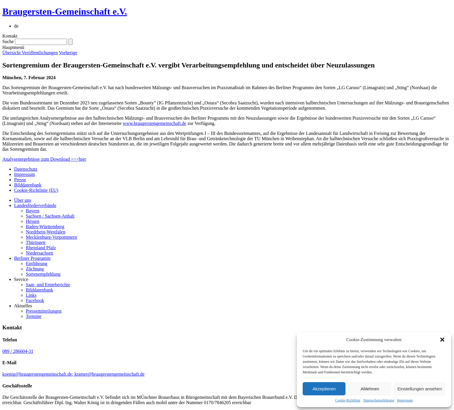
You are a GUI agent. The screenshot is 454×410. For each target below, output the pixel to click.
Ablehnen (369, 388)
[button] (442, 340)
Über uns (22, 200)
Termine (33, 316)
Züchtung (35, 268)
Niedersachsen (39, 252)
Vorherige (68, 52)
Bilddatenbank (27, 184)
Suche (8, 41)
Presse (20, 179)
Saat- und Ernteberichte (48, 284)
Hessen (32, 221)
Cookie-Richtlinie (347, 400)
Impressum (405, 400)
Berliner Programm (32, 258)
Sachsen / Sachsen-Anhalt (50, 216)
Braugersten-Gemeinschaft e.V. (64, 11)
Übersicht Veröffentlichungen (30, 52)
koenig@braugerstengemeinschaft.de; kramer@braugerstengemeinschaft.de (73, 374)
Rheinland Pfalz (41, 247)
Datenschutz (25, 169)
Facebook (35, 300)
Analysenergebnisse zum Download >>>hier (44, 159)
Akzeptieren (324, 388)
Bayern (32, 210)
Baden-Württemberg (45, 226)
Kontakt (10, 35)
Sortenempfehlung (43, 274)
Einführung (36, 263)
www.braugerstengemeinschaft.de (155, 123)
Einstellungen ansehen (419, 388)
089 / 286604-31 (17, 351)
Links (31, 295)
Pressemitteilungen (44, 311)
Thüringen (35, 242)
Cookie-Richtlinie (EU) (36, 190)
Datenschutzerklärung (378, 400)
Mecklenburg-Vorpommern (51, 237)
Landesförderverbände (35, 205)
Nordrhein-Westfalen (45, 231)
